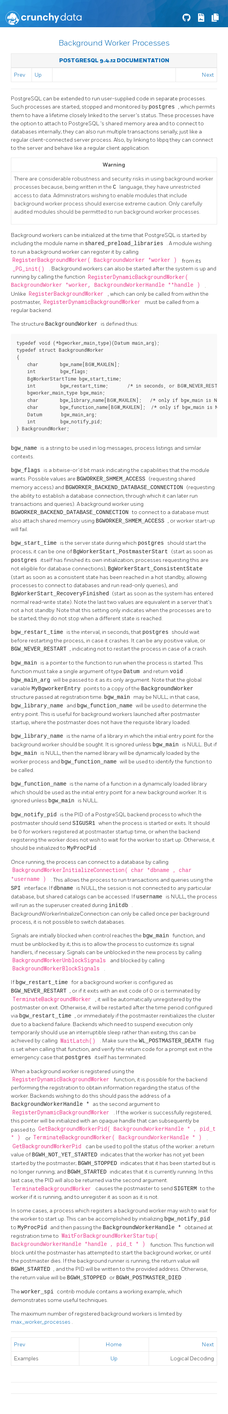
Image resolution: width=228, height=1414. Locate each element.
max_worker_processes (41, 1317)
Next (208, 75)
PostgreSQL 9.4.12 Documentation (114, 60)
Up (38, 75)
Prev (19, 75)
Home (114, 1340)
